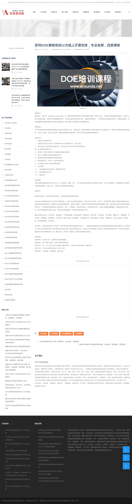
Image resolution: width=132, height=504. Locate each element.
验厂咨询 (65, 12)
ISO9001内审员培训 (11, 190)
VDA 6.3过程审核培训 (12, 263)
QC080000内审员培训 (12, 227)
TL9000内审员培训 (11, 237)
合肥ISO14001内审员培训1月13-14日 (17, 335)
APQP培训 (8, 133)
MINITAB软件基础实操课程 (14, 274)
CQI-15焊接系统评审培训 (13, 258)
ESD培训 (8, 289)
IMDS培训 (8, 170)
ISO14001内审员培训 (12, 206)
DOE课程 (54, 333)
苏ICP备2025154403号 (54, 501)
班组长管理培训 (10, 300)
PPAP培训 (8, 144)
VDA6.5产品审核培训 (12, 269)
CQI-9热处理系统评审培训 (13, 248)
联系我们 (118, 12)
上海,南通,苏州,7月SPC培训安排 (16, 451)
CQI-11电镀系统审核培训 (13, 253)
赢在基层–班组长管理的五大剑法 (16, 381)
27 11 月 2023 (43, 49)
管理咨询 (86, 12)
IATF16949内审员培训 (12, 222)
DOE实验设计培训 (11, 180)
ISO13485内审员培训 (12, 196)
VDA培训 (8, 154)
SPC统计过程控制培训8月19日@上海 (17, 455)
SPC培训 (8, 128)
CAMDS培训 (9, 175)
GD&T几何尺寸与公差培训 (13, 279)
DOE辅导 (79, 333)
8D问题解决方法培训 (12, 164)
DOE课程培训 (66, 333)
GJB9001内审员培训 (11, 201)
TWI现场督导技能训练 (12, 243)
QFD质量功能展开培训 (12, 185)
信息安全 (54, 12)
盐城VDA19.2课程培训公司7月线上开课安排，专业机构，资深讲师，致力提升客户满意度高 (18, 367)
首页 (34, 12)
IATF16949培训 (65, 49)
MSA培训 (8, 149)
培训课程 (97, 12)
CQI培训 (7, 159)
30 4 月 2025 (18, 72)
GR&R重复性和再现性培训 (14, 284)
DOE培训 (86, 49)
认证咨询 (44, 12)
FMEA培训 (8, 138)
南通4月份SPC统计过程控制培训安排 (17, 346)
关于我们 (107, 12)
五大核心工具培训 (11, 123)
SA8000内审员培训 (11, 232)
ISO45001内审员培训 (12, 217)
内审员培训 (8, 295)
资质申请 (75, 12)
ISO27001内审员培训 (12, 211)
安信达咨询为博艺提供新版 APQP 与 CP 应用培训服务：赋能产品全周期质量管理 (21, 67)
